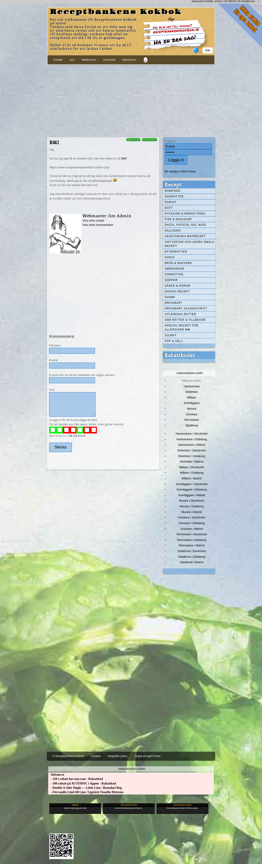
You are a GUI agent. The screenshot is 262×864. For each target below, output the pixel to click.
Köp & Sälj (173, 341)
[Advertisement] (131, 100)
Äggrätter (174, 196)
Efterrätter (176, 251)
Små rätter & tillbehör (185, 319)
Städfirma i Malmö (192, 562)
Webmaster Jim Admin (106, 215)
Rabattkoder (179, 355)
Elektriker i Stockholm (192, 450)
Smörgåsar (174, 268)
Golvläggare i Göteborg (191, 489)
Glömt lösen (188, 171)
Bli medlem (172, 171)
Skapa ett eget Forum (147, 756)
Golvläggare (192, 403)
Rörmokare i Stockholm (191, 534)
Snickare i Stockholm (192, 517)
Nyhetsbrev (129, 59)
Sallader (173, 230)
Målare (191, 397)
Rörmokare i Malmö (191, 545)
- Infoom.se (56, 774)
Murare (191, 408)
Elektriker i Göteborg (191, 456)
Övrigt (170, 202)
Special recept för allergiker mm (182, 327)
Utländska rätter (180, 314)
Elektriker (192, 391)
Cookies (96, 756)
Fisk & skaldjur (178, 219)
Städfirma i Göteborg (191, 556)
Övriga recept (177, 291)
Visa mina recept (93, 220)
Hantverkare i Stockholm (192, 433)
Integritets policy (117, 756)
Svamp (170, 297)
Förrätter (174, 274)
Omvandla (109, 59)
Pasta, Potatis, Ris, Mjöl (186, 225)
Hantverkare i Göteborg (191, 439)
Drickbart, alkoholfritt (186, 308)
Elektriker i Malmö (192, 461)
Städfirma (191, 425)
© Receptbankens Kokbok (68, 756)
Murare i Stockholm (191, 500)
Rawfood (172, 190)
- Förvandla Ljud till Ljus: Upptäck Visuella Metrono (85, 792)
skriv (72, 59)
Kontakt (58, 59)
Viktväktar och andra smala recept (189, 244)
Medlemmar (89, 59)
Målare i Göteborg (192, 472)
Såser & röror (177, 285)
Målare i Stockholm (191, 467)
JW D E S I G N (77, 436)
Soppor (171, 280)
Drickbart (173, 302)
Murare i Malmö (191, 512)
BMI (124, 158)
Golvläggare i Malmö (191, 495)
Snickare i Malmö (191, 528)
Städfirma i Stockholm (191, 551)
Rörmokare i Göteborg (191, 540)
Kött (169, 207)
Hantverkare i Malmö (191, 444)
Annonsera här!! (131, 769)
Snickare (191, 414)
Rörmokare (191, 419)
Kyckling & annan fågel (185, 213)
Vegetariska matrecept (185, 236)
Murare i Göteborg (192, 506)
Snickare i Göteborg (192, 523)
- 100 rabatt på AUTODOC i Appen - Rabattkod (82, 783)
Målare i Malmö (192, 478)
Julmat (170, 335)
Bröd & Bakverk (178, 263)
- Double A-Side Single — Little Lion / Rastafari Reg (85, 787)
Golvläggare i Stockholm (192, 484)
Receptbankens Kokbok (116, 12)
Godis (170, 257)
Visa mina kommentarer (97, 225)
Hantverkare (192, 386)
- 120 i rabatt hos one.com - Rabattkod (75, 779)
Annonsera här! (189, 373)
